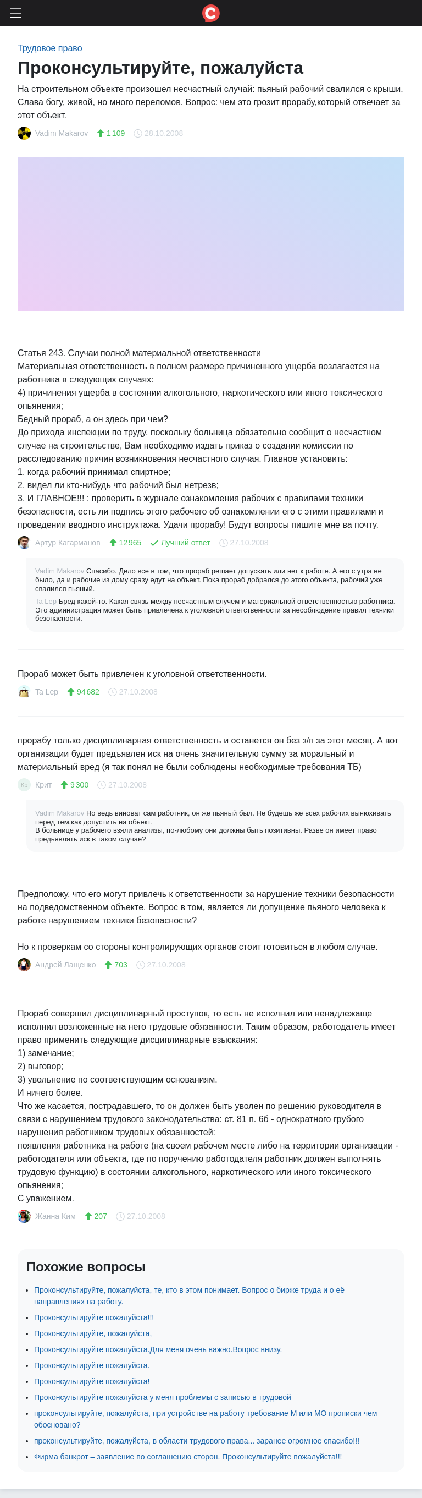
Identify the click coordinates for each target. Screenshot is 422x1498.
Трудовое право (50, 48)
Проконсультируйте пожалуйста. (91, 1365)
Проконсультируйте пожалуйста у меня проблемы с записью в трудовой (162, 1397)
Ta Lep (47, 601)
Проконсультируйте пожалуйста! (91, 1381)
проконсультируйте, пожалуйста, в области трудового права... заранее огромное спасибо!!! (196, 1440)
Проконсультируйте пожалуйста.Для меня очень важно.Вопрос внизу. (158, 1349)
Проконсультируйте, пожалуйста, (93, 1333)
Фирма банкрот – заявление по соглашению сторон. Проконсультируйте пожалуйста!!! (188, 1456)
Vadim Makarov (60, 571)
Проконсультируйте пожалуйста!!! (94, 1317)
